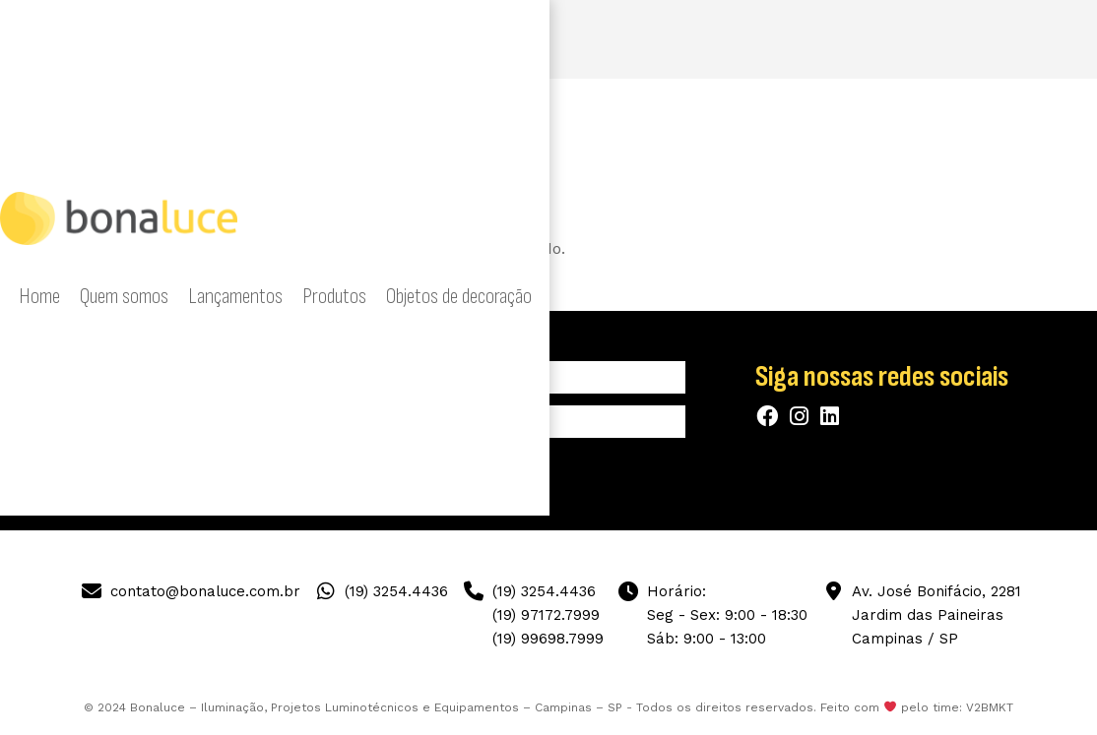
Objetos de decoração (714, 39)
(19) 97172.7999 (546, 615)
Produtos (608, 39)
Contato (998, 39)
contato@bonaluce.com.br (205, 591)
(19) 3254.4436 (396, 591)
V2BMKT (989, 707)
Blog (945, 39)
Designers (822, 39)
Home (361, 39)
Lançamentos (526, 39)
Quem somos (433, 39)
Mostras (891, 39)
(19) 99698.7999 (548, 638)
